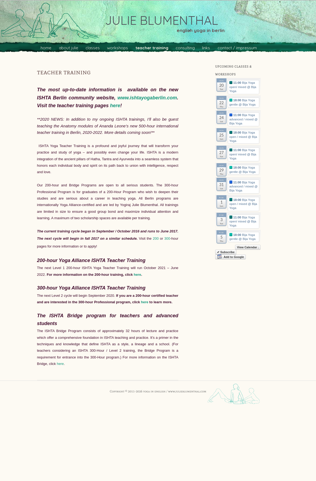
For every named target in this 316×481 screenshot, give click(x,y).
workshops (117, 47)
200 (156, 238)
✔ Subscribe (226, 252)
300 (167, 238)
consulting (185, 47)
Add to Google (230, 257)
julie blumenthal (161, 20)
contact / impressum (237, 47)
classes (93, 47)
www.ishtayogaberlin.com (147, 97)
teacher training (152, 47)
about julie (68, 47)
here (115, 105)
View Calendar (248, 247)
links (206, 47)
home (46, 47)
